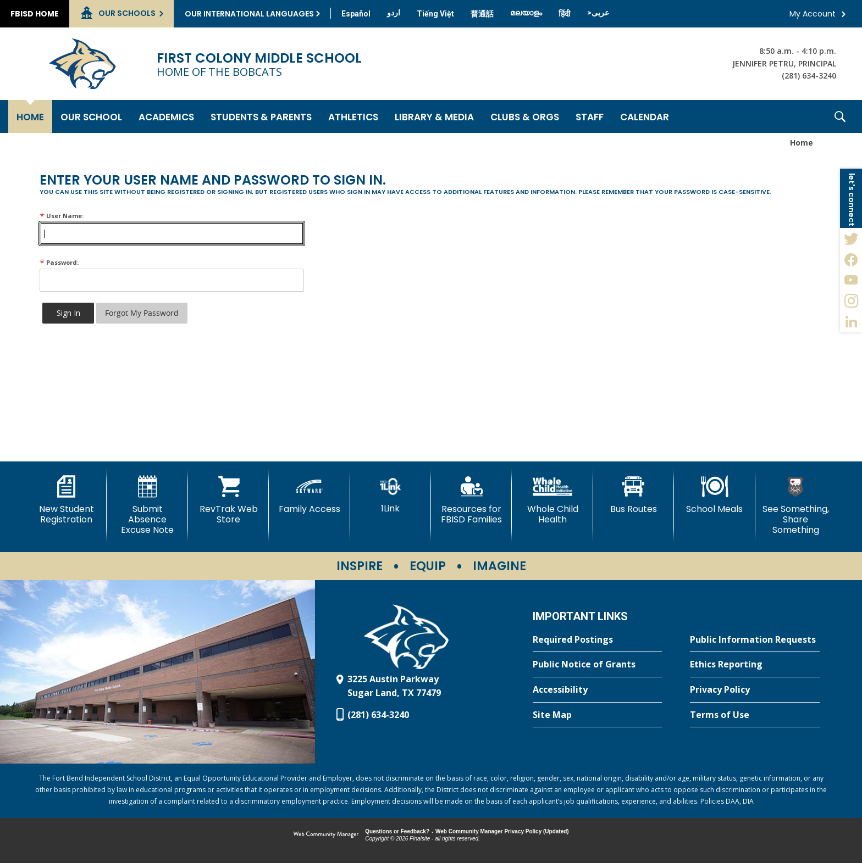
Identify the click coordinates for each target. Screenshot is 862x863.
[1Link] (391, 494)
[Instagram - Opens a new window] (851, 301)
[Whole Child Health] (552, 500)
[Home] (30, 116)
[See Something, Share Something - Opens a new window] (796, 505)
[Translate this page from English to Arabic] (598, 12)
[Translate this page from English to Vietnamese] (435, 13)
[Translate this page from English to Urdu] (394, 12)
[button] (840, 116)
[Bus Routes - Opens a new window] (633, 494)
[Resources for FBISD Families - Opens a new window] (471, 500)
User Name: (62, 215)
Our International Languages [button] (249, 13)
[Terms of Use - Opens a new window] (754, 715)
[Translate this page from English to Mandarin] (482, 13)
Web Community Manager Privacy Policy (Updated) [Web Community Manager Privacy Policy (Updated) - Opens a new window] (502, 831)
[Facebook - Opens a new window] (851, 259)
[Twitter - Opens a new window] (851, 238)
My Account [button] (812, 13)
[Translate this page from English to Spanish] (356, 13)
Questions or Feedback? (397, 831)
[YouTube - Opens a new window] (851, 280)
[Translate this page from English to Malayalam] (526, 12)
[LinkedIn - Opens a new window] (851, 322)
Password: (59, 262)
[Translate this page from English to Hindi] (564, 13)
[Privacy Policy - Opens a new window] (754, 690)
